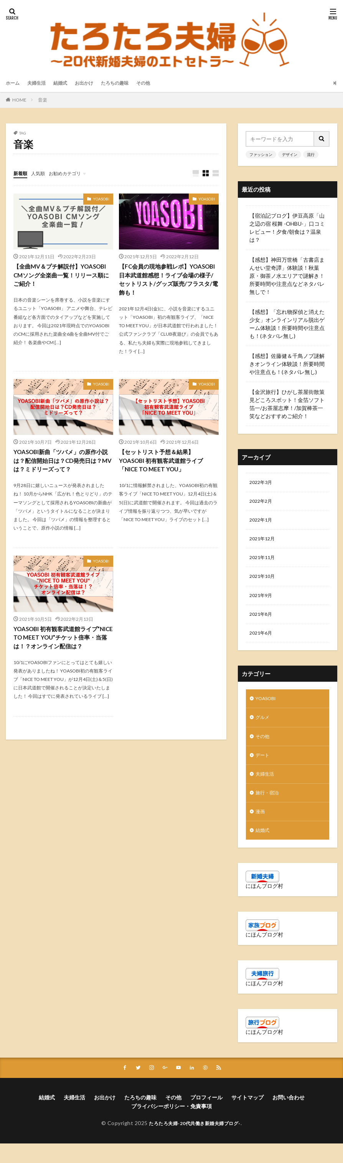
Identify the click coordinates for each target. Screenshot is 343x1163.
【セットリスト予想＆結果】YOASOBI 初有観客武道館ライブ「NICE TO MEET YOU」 (164, 464)
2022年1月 (262, 523)
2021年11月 (264, 562)
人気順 (41, 173)
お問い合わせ (288, 1117)
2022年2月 (262, 503)
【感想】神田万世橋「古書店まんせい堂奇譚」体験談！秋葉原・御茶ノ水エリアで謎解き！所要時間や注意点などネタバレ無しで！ (287, 275)
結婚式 (67, 83)
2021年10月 (264, 582)
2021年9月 (262, 602)
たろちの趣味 (128, 83)
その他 (160, 83)
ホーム (14, 83)
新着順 (21, 173)
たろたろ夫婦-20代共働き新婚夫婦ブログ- (195, 1143)
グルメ (264, 729)
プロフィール (206, 1117)
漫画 (261, 829)
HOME (19, 100)
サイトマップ (247, 1117)
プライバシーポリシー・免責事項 (171, 1126)
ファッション (260, 154)
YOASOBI (101, 199)
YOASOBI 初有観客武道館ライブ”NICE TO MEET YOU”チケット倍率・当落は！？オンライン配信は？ (62, 642)
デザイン (289, 154)
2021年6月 (262, 642)
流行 (311, 154)
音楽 (42, 100)
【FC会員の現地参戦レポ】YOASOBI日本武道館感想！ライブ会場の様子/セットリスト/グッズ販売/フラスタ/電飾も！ (167, 280)
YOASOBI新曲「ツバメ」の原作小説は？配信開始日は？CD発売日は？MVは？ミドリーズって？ (61, 464)
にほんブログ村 (264, 905)
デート (264, 769)
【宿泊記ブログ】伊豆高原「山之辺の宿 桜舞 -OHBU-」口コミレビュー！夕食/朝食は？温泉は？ (287, 227)
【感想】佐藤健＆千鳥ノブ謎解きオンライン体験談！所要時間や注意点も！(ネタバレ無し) (287, 364)
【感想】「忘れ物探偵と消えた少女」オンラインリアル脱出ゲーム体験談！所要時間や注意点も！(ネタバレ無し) (287, 323)
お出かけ (93, 83)
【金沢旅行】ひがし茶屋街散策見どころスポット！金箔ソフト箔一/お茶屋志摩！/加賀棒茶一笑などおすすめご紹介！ (287, 404)
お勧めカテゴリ (72, 173)
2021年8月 (262, 622)
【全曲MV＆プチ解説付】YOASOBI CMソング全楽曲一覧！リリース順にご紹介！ (62, 276)
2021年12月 (264, 543)
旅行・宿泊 (269, 809)
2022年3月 (262, 483)
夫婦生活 (40, 83)
